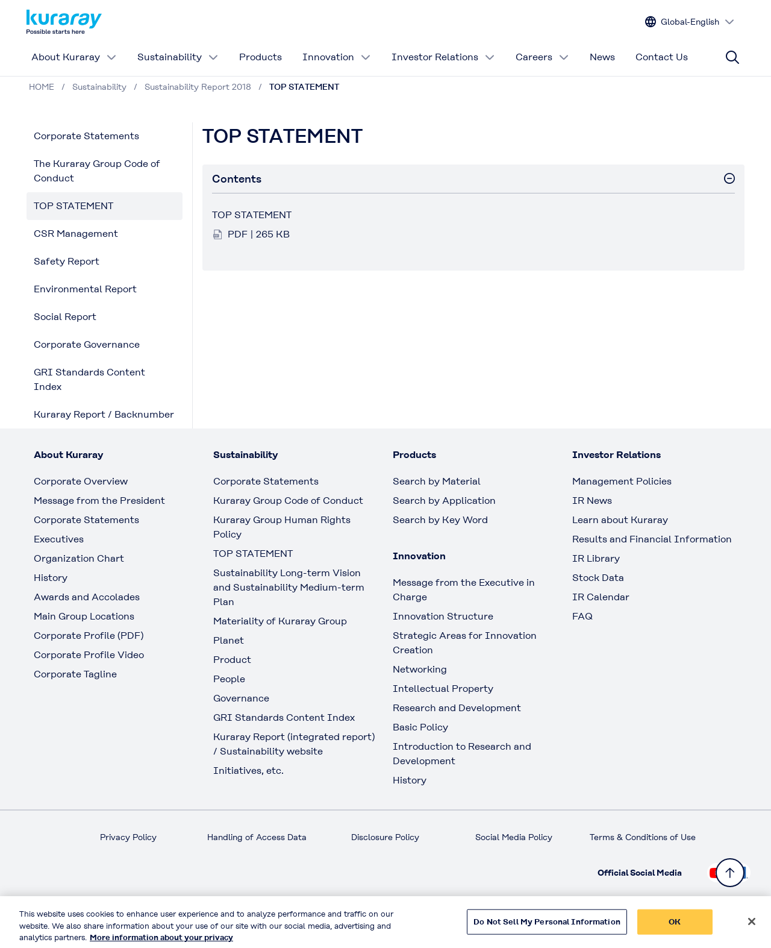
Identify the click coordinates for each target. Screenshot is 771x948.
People (229, 679)
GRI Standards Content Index (89, 379)
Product (232, 659)
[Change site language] (690, 22)
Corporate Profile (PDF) (88, 635)
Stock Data (598, 577)
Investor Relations (443, 57)
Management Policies (622, 481)
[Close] (751, 926)
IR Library (596, 558)
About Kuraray (74, 57)
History (50, 577)
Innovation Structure (443, 616)
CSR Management (76, 233)
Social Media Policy (513, 837)
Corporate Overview (81, 481)
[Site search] (732, 57)
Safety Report (66, 261)
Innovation (336, 57)
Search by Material (437, 481)
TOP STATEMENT (73, 206)
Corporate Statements (86, 136)
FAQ (582, 616)
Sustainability (178, 57)
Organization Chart (79, 558)
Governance (241, 698)
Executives (59, 539)
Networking (420, 669)
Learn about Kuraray (620, 520)
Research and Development (457, 708)
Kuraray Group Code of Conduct (288, 500)
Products (260, 57)
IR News (592, 500)
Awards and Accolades (87, 597)
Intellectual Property (443, 688)
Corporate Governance (87, 344)
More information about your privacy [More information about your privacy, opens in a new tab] (161, 942)
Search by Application (444, 500)
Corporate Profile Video (89, 655)
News (602, 57)
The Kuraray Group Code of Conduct (97, 171)
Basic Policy (420, 727)
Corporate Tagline (75, 674)
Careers (542, 57)
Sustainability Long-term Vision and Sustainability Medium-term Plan (288, 587)
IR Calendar (600, 597)
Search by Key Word (440, 520)
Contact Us (661, 57)
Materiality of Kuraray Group (280, 621)
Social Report (65, 316)
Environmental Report (85, 289)
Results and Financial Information (652, 539)
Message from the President (99, 500)
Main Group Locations (84, 616)
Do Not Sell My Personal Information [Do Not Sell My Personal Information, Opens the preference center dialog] (546, 926)
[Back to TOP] (730, 872)
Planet (228, 640)
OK (675, 926)
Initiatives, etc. (248, 770)
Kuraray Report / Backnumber (104, 414)
